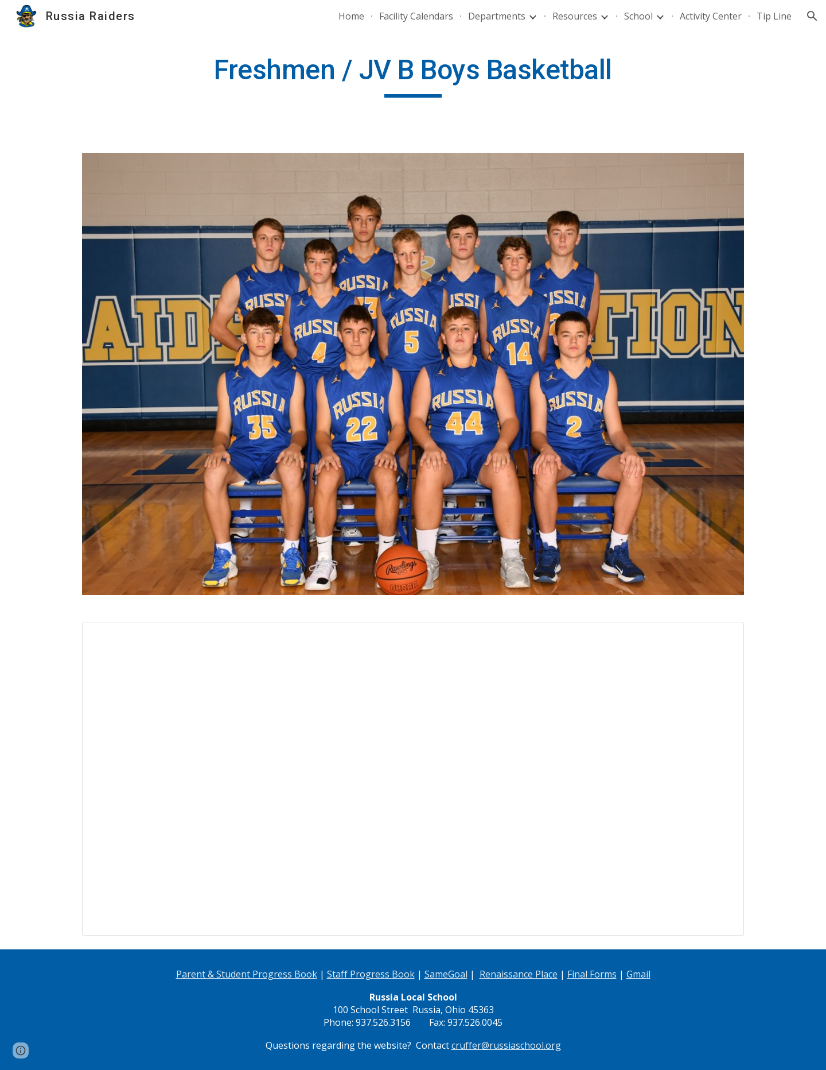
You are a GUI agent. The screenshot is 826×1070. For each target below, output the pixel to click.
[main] (413, 75)
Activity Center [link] (711, 16)
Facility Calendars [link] (416, 16)
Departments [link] (496, 16)
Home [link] (351, 16)
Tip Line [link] (774, 16)
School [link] (638, 16)
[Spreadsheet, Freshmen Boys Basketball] (413, 779)
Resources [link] (574, 16)
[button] (812, 16)
